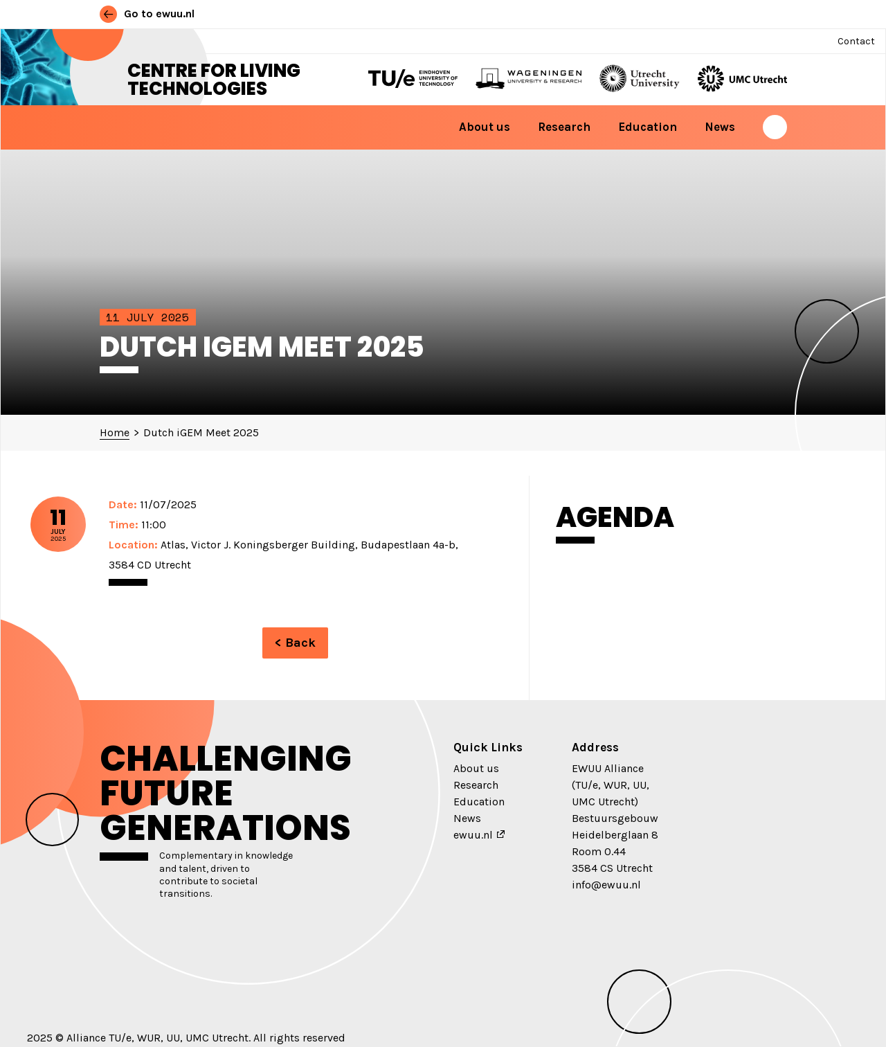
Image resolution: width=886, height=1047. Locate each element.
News (720, 127)
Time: (123, 524)
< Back (295, 642)
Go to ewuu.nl (147, 13)
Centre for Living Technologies (213, 80)
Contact (856, 41)
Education (647, 127)
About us (484, 127)
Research (564, 127)
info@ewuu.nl (606, 884)
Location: (133, 544)
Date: (123, 504)
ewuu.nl (473, 834)
